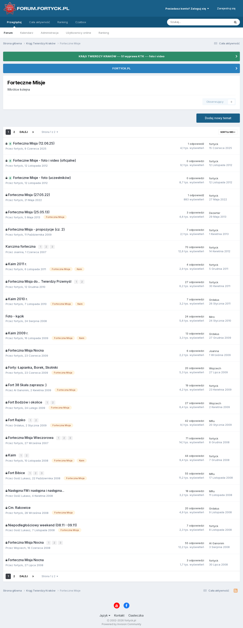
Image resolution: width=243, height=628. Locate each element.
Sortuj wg (227, 132)
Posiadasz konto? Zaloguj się (187, 8)
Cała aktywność (39, 22)
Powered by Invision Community (121, 621)
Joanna (19, 251)
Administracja (49, 32)
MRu (212, 420)
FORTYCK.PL (121, 68)
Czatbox (80, 22)
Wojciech (215, 368)
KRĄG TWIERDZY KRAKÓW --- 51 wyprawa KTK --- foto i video (121, 56)
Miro (212, 316)
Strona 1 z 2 (50, 132)
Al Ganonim (21, 389)
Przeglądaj (14, 23)
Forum (8, 32)
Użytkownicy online (78, 32)
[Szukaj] (189, 22)
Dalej (24, 132)
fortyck (18, 148)
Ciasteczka (136, 613)
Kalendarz (26, 32)
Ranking (104, 32)
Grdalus (214, 299)
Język (104, 613)
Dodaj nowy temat (218, 118)
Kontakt (119, 613)
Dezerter (214, 213)
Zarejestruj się (226, 8)
